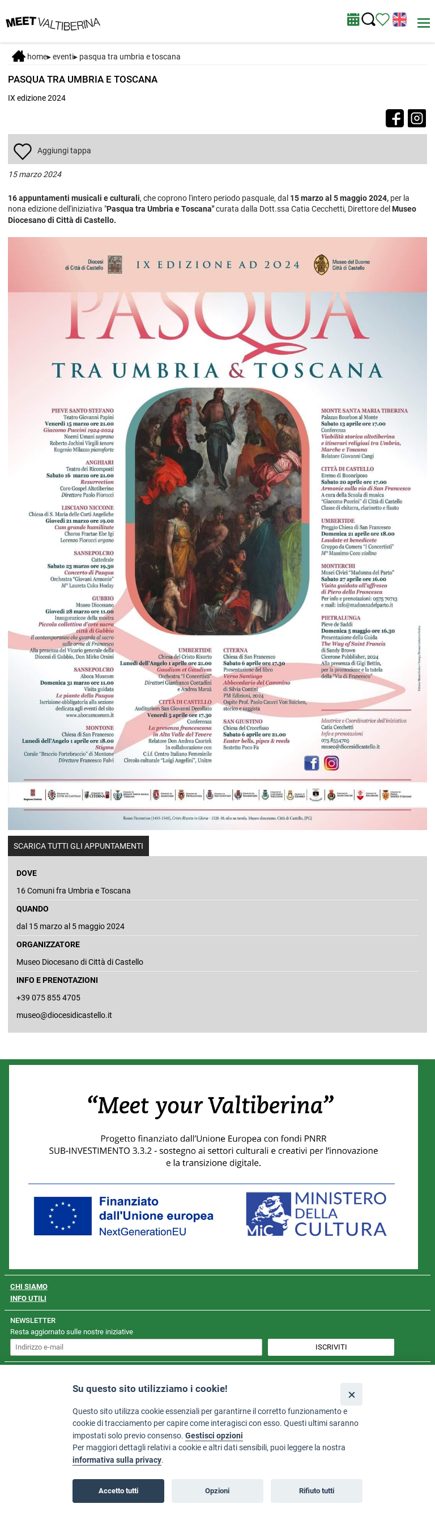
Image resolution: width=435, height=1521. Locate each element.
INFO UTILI (28, 1298)
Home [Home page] (29, 56)
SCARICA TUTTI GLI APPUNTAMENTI (78, 845)
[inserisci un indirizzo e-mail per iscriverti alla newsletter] (136, 1347)
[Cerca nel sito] (368, 19)
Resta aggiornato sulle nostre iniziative (71, 1331)
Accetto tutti (118, 1490)
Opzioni (217, 1490)
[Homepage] (53, 20)
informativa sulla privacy (116, 1460)
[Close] (351, 1394)
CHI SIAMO (29, 1286)
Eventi (63, 56)
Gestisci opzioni (214, 1436)
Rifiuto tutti (316, 1490)
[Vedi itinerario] (383, 18)
